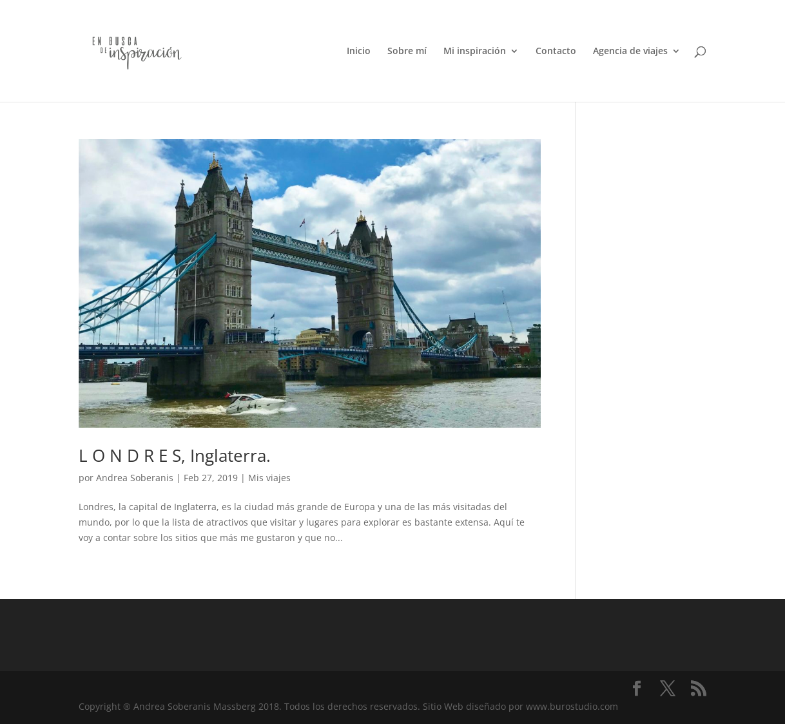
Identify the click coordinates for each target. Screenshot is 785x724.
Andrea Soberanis (134, 478)
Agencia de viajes (630, 51)
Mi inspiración (474, 51)
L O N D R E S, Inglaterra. (175, 455)
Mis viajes (269, 478)
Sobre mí (407, 51)
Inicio (359, 51)
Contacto (556, 51)
